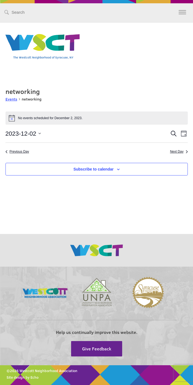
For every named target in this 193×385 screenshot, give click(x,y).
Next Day (179, 152)
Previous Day (17, 152)
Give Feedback (96, 348)
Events (11, 99)
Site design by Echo (22, 377)
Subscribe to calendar (93, 169)
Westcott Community (42, 42)
